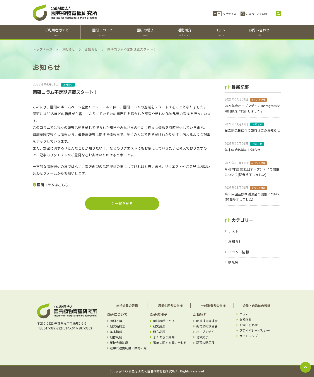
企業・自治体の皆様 (256, 305)
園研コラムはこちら (52, 184)
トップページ (42, 49)
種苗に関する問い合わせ (170, 342)
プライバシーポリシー (254, 330)
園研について (102, 32)
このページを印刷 (256, 13)
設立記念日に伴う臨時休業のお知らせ (252, 130)
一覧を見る (122, 203)
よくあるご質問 (163, 337)
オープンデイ (205, 331)
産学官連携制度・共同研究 (128, 348)
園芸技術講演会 (207, 320)
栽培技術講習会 (207, 326)
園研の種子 (145, 32)
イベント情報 (238, 251)
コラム (220, 32)
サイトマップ (248, 336)
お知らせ (68, 49)
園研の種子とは (163, 320)
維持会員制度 (119, 342)
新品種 (233, 262)
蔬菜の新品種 (205, 342)
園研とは (116, 320)
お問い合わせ (259, 32)
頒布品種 (159, 331)
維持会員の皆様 (127, 305)
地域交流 (202, 337)
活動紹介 (184, 32)
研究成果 (159, 326)
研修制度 (116, 337)
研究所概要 (117, 326)
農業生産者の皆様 (170, 305)
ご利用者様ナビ (56, 32)
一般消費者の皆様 (213, 305)
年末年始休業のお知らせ (243, 149)
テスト (233, 231)
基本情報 (116, 331)
